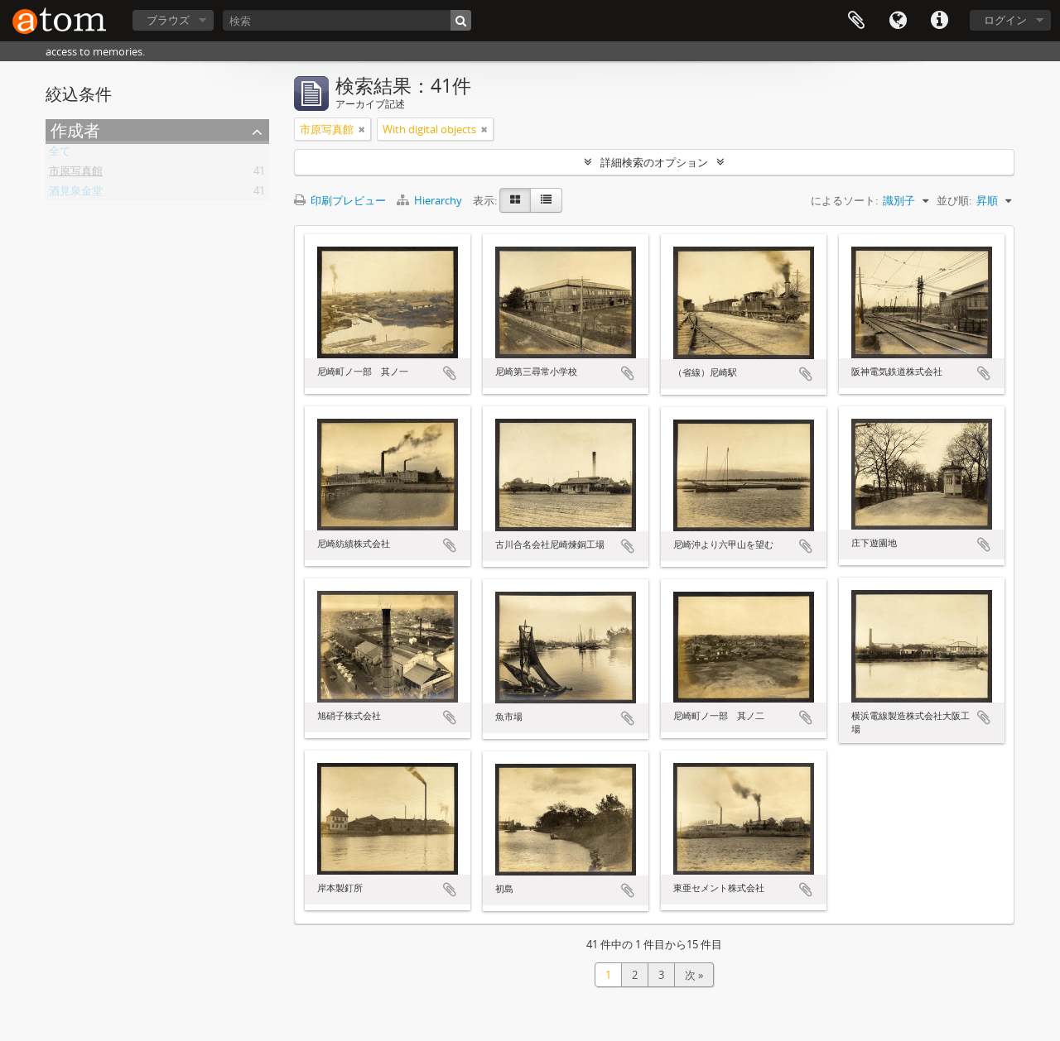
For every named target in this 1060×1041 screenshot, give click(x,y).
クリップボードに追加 (449, 373)
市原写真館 (76, 173)
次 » (694, 974)
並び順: (954, 200)
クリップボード (856, 20)
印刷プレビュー (340, 200)
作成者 (75, 130)
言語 (897, 20)
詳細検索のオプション (654, 162)
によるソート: (844, 200)
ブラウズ (168, 19)
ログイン (1005, 19)
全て (59, 153)
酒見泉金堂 (76, 193)
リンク (939, 20)
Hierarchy (431, 200)
